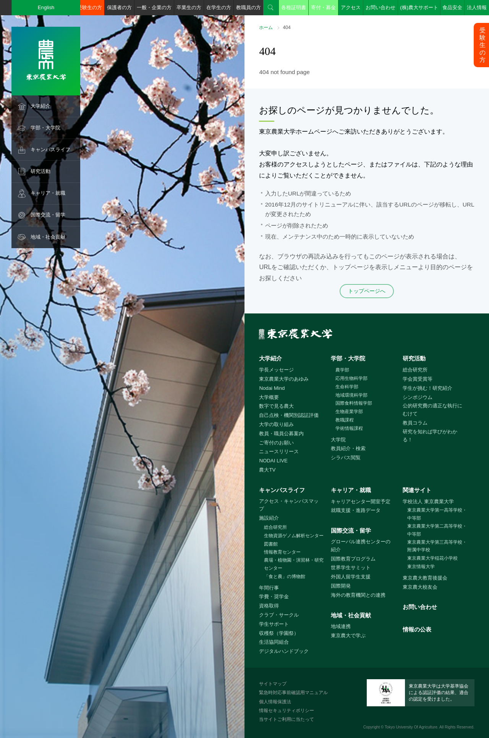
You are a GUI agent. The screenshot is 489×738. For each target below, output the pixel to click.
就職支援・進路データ (356, 510)
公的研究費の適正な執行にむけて (432, 410)
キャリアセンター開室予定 (360, 501)
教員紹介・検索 (348, 448)
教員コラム (415, 423)
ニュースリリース (279, 451)
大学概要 (269, 397)
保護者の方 (119, 7)
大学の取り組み (276, 424)
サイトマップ (273, 683)
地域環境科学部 (351, 395)
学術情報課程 (349, 428)
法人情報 (477, 7)
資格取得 (269, 606)
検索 (271, 7)
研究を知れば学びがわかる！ (430, 435)
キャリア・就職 (48, 193)
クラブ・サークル (279, 615)
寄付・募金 (323, 7)
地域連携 (341, 626)
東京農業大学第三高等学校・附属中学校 (437, 546)
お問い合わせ (380, 7)
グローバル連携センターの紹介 (360, 545)
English (46, 7)
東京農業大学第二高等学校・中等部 (437, 530)
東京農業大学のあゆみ (284, 379)
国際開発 (341, 586)
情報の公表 (417, 629)
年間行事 (269, 588)
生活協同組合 (274, 642)
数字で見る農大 (276, 406)
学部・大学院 (45, 128)
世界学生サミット (351, 567)
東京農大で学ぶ (348, 635)
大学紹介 (40, 106)
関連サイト (417, 490)
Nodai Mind (272, 388)
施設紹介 (269, 518)
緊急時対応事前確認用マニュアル (293, 692)
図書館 (271, 544)
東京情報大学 (421, 566)
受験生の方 (89, 7)
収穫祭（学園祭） (279, 633)
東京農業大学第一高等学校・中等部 (437, 514)
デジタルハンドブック (284, 651)
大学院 (338, 439)
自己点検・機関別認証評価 (289, 415)
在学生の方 (218, 7)
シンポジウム (417, 397)
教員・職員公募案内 (281, 433)
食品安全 (452, 7)
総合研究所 (415, 370)
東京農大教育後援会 (425, 578)
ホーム (266, 27)
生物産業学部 (349, 411)
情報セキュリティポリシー (286, 710)
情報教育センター (282, 552)
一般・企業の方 (154, 7)
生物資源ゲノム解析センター (294, 535)
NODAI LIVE (273, 460)
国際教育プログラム (353, 559)
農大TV (267, 470)
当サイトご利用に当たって (286, 719)
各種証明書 (293, 7)
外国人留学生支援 (351, 577)
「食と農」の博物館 (284, 576)
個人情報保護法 (275, 701)
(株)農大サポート (419, 7)
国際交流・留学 (48, 215)
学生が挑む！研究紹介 (427, 388)
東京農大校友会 (420, 587)
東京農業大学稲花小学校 (432, 558)
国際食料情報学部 (353, 403)
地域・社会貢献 (48, 237)
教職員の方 (248, 7)
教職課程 (344, 420)
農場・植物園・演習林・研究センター (294, 564)
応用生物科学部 (351, 378)
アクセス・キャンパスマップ (289, 505)
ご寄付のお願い (276, 443)
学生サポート (274, 624)
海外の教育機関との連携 (358, 595)
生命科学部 (346, 386)
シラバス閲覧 (346, 457)
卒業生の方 (188, 7)
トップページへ (366, 291)
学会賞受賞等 (417, 379)
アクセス (351, 7)
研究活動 (40, 171)
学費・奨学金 (274, 596)
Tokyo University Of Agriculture (411, 727)
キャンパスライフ (50, 149)
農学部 (342, 370)
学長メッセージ (276, 370)
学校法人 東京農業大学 (428, 501)
